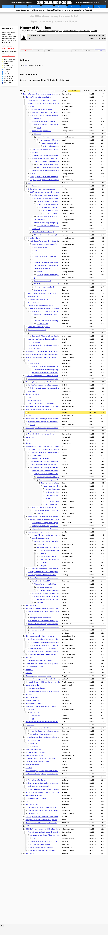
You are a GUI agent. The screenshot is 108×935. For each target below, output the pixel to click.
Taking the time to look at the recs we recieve (44, 388)
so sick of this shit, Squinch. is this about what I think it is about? (53, 507)
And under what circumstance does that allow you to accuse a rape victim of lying (54, 569)
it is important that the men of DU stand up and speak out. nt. (45, 663)
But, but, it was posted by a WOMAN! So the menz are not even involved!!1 (58, 155)
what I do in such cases (44, 587)
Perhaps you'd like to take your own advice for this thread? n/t (52, 526)
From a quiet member (32, 685)
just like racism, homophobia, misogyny (38, 409)
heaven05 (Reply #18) (99, 35)
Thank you (29, 443)
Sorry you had (43, 562)
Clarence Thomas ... (43, 137)
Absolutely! (33, 743)
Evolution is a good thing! (40, 458)
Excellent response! (40, 290)
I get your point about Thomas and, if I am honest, (55, 140)
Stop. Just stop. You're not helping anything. (42, 339)
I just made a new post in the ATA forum (40, 728)
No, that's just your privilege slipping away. (41, 189)
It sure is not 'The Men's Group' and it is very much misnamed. (47, 624)
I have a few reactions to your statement (41, 305)
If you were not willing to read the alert (46, 596)
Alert (49, 50)
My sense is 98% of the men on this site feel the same (47, 627)
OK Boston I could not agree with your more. (48, 198)
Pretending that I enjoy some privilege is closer (49, 223)
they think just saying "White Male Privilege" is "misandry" (48, 180)
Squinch (33, 35)
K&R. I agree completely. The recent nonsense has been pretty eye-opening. (50, 817)
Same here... (32, 391)
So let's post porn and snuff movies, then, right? (43, 639)
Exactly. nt (37, 118)
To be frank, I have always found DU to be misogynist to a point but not (48, 446)
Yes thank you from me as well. (40, 844)
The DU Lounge (8, 67)
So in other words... (34, 302)
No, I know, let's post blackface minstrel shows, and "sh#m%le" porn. (52, 642)
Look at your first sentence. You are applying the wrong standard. (49, 572)
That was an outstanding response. (41, 847)
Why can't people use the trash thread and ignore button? (48, 520)
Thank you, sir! (30, 853)
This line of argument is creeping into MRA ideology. (49, 195)
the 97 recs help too (34, 740)
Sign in (100, 7)
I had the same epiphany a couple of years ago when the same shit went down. (51, 354)
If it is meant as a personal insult (53, 210)
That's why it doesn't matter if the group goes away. (46, 789)
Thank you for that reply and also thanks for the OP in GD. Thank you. (52, 850)
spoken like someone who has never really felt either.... (49, 170)
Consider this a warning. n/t (41, 538)
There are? (37, 134)
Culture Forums (8, 74)
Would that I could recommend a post (46, 284)
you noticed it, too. (34, 814)
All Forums (7, 69)
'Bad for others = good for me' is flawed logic (44, 192)
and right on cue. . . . (34, 186)
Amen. (34, 838)
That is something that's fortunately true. (41, 403)
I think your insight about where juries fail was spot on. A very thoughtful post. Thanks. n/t (59, 841)
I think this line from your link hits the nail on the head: (60, 146)
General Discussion (9, 65)
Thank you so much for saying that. (45, 256)
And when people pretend (42, 268)
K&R (27, 440)
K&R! (27, 826)
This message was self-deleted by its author (42, 100)
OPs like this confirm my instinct (36, 752)
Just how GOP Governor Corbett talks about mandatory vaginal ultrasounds (53, 651)
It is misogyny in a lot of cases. (38, 798)
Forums (60, 7)
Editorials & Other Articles (9, 62)
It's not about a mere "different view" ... (44, 244)
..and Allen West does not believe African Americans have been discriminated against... (60, 149)
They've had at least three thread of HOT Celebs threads (52, 161)
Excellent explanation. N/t (42, 281)
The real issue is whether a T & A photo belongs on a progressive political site (57, 158)
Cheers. (28, 777)
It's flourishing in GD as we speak (38, 786)
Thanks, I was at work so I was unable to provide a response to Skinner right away (54, 832)
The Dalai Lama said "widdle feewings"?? (47, 321)
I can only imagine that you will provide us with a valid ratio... (47, 345)
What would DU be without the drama (38, 761)
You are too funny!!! (34, 348)
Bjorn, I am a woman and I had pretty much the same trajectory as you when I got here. (54, 376)
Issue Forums (7, 72)
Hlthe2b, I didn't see (51, 495)
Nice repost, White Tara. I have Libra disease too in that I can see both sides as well (56, 308)
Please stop (40, 544)
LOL (29, 183)
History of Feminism (54, 10)
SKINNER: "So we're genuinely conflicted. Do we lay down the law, (47, 829)
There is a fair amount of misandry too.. (38, 97)
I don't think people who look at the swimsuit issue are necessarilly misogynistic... (58, 112)
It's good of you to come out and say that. (39, 660)
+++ (35, 250)
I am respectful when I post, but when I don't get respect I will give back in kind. (55, 535)
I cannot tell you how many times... (39, 327)
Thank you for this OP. (33, 394)
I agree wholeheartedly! (37, 630)
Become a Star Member (8, 56)
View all (94, 31)
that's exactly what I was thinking (49, 204)
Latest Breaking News (10, 59)
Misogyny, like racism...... (34, 765)
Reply (100, 50)
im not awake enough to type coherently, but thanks (42, 406)
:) (34, 278)
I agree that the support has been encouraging (45, 731)
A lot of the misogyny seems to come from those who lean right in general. (50, 807)
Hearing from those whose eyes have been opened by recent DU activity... (49, 431)
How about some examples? (37, 330)
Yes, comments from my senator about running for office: (50, 464)
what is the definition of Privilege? (43, 232)
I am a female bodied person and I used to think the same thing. (46, 679)
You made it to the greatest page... (41, 734)
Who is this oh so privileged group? (45, 235)
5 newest (87, 91)
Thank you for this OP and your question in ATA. (41, 823)
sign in (27, 65)
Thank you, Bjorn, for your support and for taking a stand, (44, 382)
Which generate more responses (40, 618)
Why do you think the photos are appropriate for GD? (49, 523)
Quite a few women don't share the (41, 109)
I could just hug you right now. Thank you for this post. (45, 682)
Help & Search (8, 83)
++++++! (32, 425)
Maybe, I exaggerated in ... (49, 143)
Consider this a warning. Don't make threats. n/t (49, 541)
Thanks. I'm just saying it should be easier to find (54, 590)
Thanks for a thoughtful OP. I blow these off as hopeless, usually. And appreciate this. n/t (54, 792)
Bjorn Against (30, 725)
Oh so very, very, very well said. (44, 287)
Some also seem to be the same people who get (43, 810)
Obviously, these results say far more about (44, 578)
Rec (26, 50)
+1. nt (32, 106)
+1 (28, 360)
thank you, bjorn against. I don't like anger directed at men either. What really (54, 177)
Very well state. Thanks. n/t (37, 780)
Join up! (87, 7)
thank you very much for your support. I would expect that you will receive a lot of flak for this (56, 428)
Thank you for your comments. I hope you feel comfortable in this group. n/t (52, 691)
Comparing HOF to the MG (34, 755)
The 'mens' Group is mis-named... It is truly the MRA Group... (45, 608)
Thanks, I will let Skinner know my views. (41, 434)
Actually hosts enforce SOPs (41, 581)
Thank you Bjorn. (31, 605)
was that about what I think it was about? (59, 501)
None (74, 91)
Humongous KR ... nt (32, 700)
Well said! (29, 768)
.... (35, 259)
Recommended (100, 91)
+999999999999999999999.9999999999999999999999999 (46, 722)
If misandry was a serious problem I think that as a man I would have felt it (52, 103)
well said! (31, 709)
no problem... (49, 498)
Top (38, 50)
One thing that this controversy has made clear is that (45, 385)
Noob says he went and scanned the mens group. (42, 783)
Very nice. (29, 673)
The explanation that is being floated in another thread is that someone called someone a (59, 468)
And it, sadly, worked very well (39, 299)
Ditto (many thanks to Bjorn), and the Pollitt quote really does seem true (51, 422)
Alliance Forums (38, 10)
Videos (47, 7)
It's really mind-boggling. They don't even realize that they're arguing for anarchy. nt (59, 645)
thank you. (40, 513)
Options (77, 50)
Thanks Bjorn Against (33, 697)
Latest (21, 7)
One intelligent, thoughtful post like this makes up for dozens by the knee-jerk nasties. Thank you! (57, 737)
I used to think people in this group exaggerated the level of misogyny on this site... (63, 31)
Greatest (34, 7)
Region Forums (8, 78)
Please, (39, 128)
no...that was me (42, 324)
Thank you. (42, 553)
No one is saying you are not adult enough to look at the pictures (49, 516)
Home (8, 7)
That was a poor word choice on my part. (45, 366)
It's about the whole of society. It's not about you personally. (56, 226)
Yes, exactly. (36, 716)
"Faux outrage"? (37, 455)
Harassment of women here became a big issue (41, 706)
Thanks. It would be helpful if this (45, 584)
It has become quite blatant (34, 667)
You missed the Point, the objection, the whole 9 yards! (45, 449)
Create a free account (8, 48)
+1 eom (32, 174)
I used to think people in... (73, 10)
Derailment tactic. (33, 296)
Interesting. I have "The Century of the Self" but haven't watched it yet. (56, 125)
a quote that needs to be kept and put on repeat (41, 758)
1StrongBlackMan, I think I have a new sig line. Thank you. (53, 265)
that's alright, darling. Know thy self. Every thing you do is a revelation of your (59, 314)
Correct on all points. (34, 400)
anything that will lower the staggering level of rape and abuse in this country (59, 262)
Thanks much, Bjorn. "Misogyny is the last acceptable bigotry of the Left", (49, 419)
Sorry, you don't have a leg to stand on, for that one (48, 336)
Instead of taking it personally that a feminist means (53, 201)
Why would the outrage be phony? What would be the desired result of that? (56, 529)
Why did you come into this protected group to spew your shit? (57, 547)
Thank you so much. (32, 804)
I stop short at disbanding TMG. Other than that (41, 357)
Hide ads (74, 7)
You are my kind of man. (33, 703)
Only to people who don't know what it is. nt (42, 293)
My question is (34, 363)
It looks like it (36, 746)
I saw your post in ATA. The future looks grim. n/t (41, 820)
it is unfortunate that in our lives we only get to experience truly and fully (51, 379)
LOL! (31, 614)
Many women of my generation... (38, 532)
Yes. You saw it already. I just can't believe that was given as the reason (57, 510)
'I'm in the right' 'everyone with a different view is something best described (54, 241)
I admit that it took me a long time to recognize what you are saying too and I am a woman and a (57, 351)
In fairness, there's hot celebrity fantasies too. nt (43, 611)
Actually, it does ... (40, 219)
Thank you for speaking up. (36, 688)
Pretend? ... (40, 272)
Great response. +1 (40, 247)
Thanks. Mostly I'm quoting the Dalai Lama (46, 311)
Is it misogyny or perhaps (34, 795)
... (37, 317)
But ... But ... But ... (34, 238)
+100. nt (32, 633)
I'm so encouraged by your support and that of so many (44, 771)
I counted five (36, 152)
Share (88, 50)
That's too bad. (35, 712)
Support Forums (8, 80)
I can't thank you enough (33, 749)
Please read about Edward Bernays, (43, 121)
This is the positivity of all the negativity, (38, 676)
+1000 (30, 397)
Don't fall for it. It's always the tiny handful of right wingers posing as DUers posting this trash (56, 774)
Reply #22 (88, 10)
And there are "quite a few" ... (41, 131)
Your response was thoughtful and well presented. (46, 835)
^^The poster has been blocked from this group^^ (52, 550)
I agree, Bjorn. (30, 437)
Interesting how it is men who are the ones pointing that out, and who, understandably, (56, 621)
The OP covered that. (34, 342)
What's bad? (36, 229)
